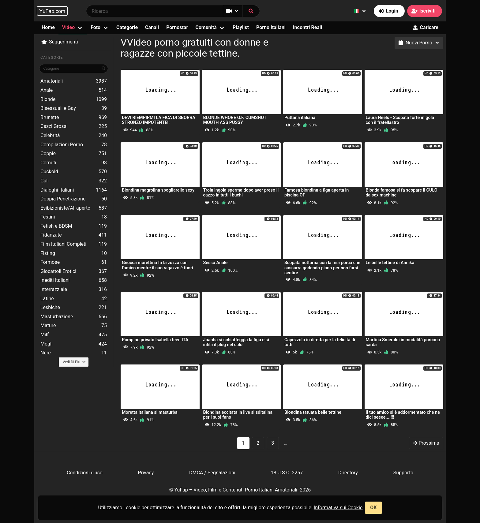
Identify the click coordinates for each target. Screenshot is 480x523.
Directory (348, 473)
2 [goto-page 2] (258, 443)
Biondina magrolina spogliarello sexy (158, 190)
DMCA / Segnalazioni (212, 473)
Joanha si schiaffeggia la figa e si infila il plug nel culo (236, 342)
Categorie (127, 27)
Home (48, 27)
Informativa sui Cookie (338, 507)
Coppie (73, 154)
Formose (73, 262)
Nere (73, 353)
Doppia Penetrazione (73, 199)
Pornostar (177, 27)
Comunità (206, 27)
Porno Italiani (271, 27)
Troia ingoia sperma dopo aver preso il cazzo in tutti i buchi (241, 193)
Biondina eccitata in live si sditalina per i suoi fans (237, 415)
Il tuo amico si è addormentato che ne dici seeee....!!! (403, 415)
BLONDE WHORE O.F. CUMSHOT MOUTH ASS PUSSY (235, 120)
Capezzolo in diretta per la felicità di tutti (319, 342)
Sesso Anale (215, 262)
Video (68, 27)
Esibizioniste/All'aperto (73, 208)
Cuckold (73, 172)
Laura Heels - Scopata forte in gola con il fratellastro (400, 120)
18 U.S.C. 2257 (287, 473)
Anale (73, 90)
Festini (73, 217)
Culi (73, 181)
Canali (152, 27)
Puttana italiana (299, 117)
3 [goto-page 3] (272, 443)
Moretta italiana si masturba (150, 412)
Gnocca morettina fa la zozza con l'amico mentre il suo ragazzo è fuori (157, 265)
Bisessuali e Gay (73, 108)
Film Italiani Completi (73, 244)
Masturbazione (73, 317)
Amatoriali (73, 81)
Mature (73, 326)
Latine (73, 299)
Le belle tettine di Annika (390, 262)
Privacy (146, 473)
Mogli (73, 344)
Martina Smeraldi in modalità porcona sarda (403, 342)
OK (373, 507)
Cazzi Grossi (73, 126)
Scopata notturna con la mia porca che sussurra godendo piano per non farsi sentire (322, 267)
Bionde (73, 99)
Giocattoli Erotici (73, 271)
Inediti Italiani (73, 280)
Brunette (73, 117)
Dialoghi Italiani (73, 190)
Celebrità (73, 136)
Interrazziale (73, 289)
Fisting (73, 253)
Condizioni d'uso (85, 473)
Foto (95, 27)
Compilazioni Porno (73, 145)
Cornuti (73, 163)
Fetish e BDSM (73, 226)
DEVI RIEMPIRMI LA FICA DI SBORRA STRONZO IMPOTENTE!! (158, 120)
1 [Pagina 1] (243, 443)
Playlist (241, 27)
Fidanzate (73, 235)
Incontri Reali (307, 27)
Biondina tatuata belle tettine (312, 412)
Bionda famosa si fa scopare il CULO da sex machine (401, 193)
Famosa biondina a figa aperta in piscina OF (316, 193)
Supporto (403, 473)
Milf (73, 335)
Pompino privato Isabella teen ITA (155, 339)
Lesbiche (73, 307)
